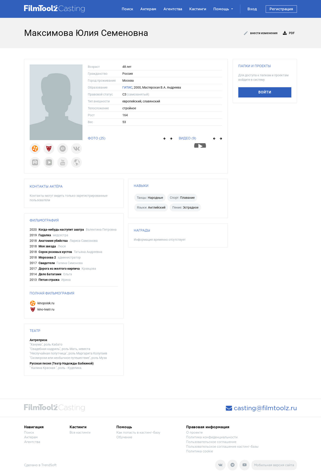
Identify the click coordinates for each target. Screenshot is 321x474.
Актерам (148, 9)
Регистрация (281, 9)
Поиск (127, 9)
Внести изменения (261, 33)
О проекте (194, 432)
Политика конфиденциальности (212, 437)
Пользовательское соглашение (211, 441)
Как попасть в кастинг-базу (138, 432)
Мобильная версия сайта (274, 465)
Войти (264, 92)
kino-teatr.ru (42, 309)
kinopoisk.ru (42, 303)
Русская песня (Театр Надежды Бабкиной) (62, 363)
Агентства (172, 9)
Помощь (223, 9)
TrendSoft (49, 465)
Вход (252, 9)
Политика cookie (199, 451)
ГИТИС (127, 87)
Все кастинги (80, 432)
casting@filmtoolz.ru (261, 408)
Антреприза (38, 340)
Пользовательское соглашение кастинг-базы (222, 446)
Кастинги (197, 9)
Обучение (124, 437)
